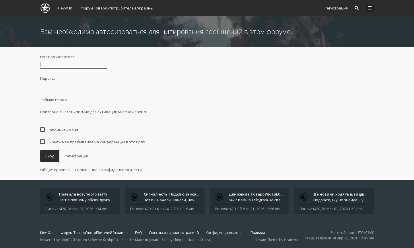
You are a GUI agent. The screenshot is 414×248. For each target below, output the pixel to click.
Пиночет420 (55, 208)
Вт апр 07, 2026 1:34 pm (87, 208)
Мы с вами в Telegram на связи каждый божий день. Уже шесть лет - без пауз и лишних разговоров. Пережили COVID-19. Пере (256, 199)
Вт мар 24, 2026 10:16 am (173, 208)
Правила (257, 232)
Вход (49, 156)
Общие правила (55, 169)
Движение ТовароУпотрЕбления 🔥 (263, 194)
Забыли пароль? (55, 99)
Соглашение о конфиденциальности (108, 169)
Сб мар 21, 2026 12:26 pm (258, 208)
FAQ (138, 232)
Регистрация (336, 8)
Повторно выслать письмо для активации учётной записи (93, 111)
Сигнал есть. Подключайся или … (176, 194)
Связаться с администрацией (174, 232)
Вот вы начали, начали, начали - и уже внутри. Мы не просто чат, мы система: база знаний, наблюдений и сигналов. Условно (171, 199)
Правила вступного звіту (83, 194)
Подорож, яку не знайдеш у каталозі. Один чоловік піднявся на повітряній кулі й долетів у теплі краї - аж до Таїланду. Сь (341, 199)
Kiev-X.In (47, 232)
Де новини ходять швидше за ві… (346, 194)
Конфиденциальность (225, 232)
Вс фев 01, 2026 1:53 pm (342, 208)
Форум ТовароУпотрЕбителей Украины (94, 232)
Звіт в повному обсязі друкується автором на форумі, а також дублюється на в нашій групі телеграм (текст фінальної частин (87, 199)
